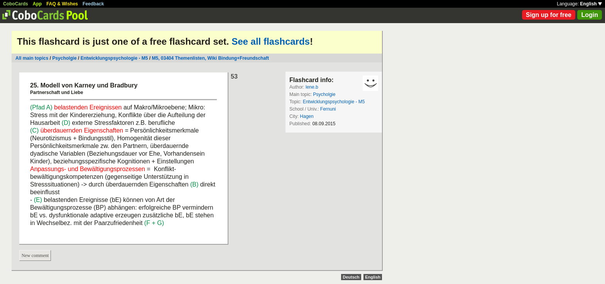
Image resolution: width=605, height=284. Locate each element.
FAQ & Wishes (62, 4)
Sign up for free (548, 15)
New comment (35, 255)
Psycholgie (64, 58)
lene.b (312, 87)
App (37, 4)
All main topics (31, 58)
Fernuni (328, 109)
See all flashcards (271, 41)
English (591, 4)
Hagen (306, 116)
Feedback (93, 4)
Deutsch (351, 277)
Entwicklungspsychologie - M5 (114, 58)
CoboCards (15, 4)
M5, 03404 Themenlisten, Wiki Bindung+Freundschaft (210, 58)
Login (589, 15)
